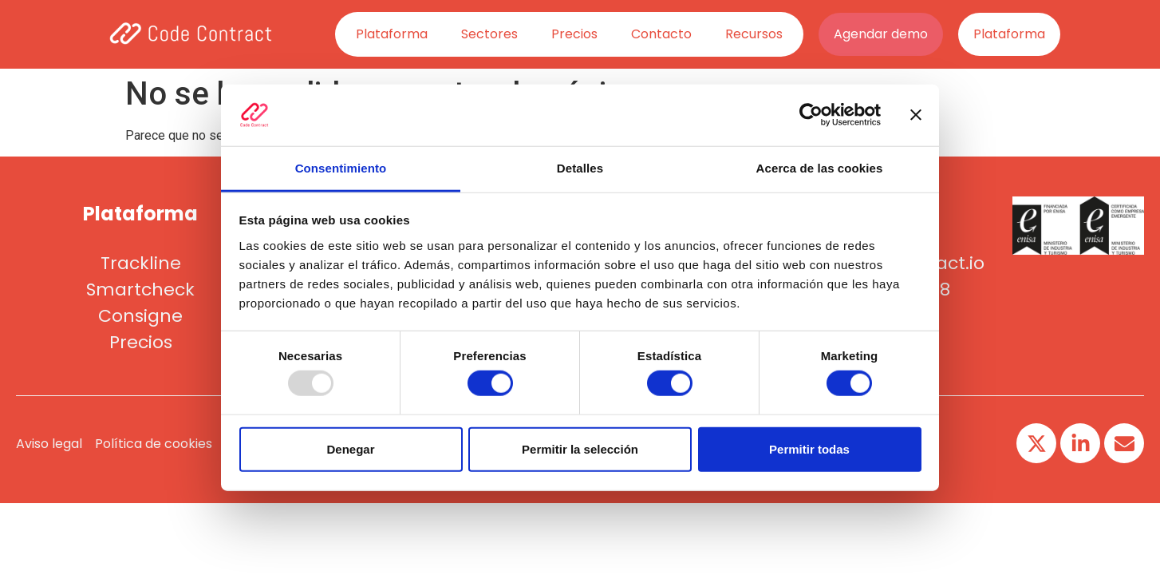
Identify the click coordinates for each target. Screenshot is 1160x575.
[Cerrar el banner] (915, 115)
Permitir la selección (580, 448)
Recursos (754, 34)
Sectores (489, 34)
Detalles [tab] (580, 168)
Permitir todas (809, 448)
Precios (574, 34)
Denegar (350, 448)
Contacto (661, 34)
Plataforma (392, 34)
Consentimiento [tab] (341, 168)
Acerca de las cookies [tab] (819, 168)
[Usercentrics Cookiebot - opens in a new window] (811, 115)
